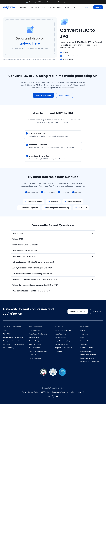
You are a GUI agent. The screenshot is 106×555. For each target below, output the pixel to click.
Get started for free (77, 311)
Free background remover (89, 361)
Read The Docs (64, 95)
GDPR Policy (45, 392)
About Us (70, 392)
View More (59, 351)
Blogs (82, 337)
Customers (57, 7)
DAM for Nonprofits (36, 341)
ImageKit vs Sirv (60, 337)
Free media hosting (87, 358)
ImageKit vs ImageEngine (63, 341)
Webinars (83, 344)
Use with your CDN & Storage (13, 344)
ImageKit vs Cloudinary (62, 330)
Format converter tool (88, 355)
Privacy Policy (51, 59)
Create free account (43, 95)
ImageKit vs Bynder (61, 344)
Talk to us (97, 311)
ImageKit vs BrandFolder (63, 348)
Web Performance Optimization (14, 337)
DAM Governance (35, 348)
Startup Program (86, 351)
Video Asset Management (38, 351)
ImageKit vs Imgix (60, 334)
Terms (24, 392)
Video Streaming (8, 348)
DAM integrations (35, 344)
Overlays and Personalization (13, 341)
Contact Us (80, 392)
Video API (6, 334)
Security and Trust (58, 392)
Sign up (98, 7)
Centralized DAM (35, 330)
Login (87, 7)
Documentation (85, 341)
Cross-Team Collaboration (38, 334)
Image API (6, 330)
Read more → (75, 2)
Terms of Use (41, 59)
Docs (73, 7)
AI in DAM (32, 355)
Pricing (66, 7)
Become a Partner (86, 348)
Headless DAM (34, 337)
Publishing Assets (35, 358)
